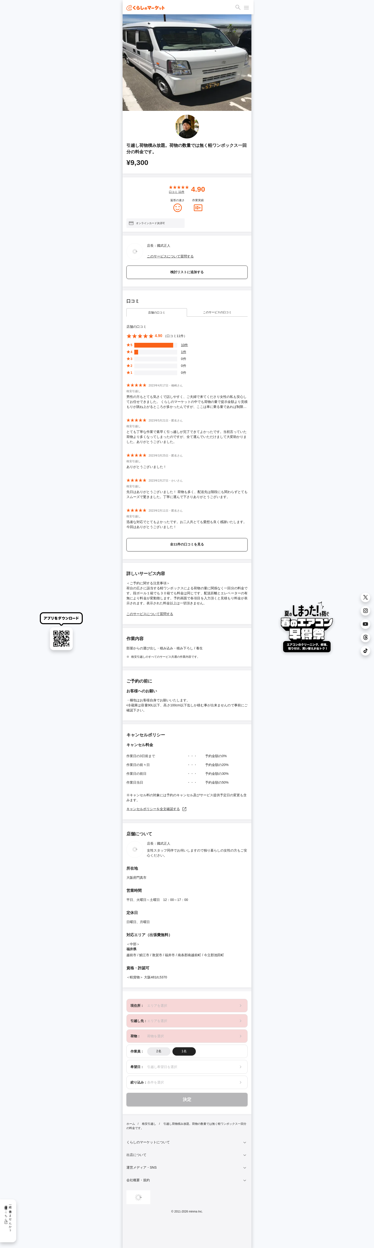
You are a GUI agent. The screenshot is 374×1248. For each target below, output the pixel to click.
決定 (187, 1099)
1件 (183, 352)
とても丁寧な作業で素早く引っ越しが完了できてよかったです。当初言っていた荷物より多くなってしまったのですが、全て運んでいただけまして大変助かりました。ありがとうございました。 (186, 437)
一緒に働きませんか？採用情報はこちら (8, 1217)
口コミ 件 (176, 192)
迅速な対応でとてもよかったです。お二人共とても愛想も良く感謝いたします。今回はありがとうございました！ (186, 524)
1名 (184, 1051)
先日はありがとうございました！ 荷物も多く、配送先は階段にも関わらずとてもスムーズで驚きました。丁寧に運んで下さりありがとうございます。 (187, 494)
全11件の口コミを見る (187, 544)
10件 (184, 345)
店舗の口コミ (156, 312)
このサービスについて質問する (170, 256)
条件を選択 (155, 1082)
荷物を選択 (155, 1036)
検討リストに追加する (187, 272)
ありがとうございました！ (146, 467)
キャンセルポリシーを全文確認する (156, 809)
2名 (158, 1051)
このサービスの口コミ (217, 312)
